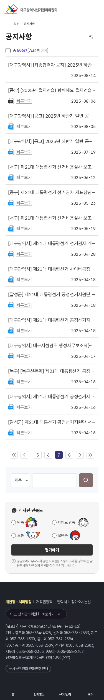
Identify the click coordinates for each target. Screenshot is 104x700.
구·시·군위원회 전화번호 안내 (28, 669)
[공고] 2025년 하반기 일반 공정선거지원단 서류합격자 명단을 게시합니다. (52, 116)
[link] (59, 455)
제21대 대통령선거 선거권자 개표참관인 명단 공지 (52, 192)
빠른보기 (24, 101)
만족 (20, 522)
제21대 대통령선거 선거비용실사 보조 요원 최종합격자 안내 (52, 167)
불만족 (63, 535)
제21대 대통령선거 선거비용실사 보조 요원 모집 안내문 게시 (52, 218)
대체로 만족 (66, 522)
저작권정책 (44, 602)
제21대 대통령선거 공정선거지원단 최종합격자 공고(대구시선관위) (52, 320)
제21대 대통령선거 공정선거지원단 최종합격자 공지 (52, 294)
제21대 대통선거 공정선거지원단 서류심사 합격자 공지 (52, 422)
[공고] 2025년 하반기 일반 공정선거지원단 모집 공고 (52, 141)
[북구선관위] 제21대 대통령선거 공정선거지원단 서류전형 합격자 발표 (52, 371)
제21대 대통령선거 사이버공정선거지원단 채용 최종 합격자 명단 (52, 269)
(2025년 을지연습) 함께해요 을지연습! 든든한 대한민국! (52, 90)
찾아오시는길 (81, 602)
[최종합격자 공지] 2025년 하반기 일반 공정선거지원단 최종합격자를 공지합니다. (52, 65)
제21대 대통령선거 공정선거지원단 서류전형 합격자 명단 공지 (52, 396)
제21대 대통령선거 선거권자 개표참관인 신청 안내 (52, 243)
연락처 (62, 602)
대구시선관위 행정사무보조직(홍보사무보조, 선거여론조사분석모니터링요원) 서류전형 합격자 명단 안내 (52, 345)
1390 (57, 657)
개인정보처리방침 (19, 602)
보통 (20, 535)
